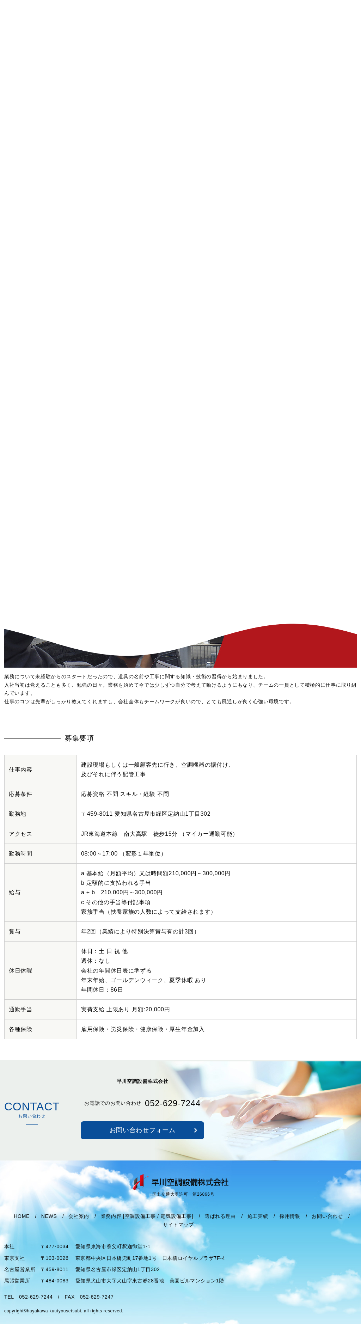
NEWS (49, 1225)
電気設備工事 (175, 1225)
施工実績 (257, 1225)
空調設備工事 (140, 1225)
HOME (22, 1225)
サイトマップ (178, 1233)
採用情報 (290, 1225)
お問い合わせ (327, 1225)
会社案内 (78, 1225)
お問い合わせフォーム (143, 1139)
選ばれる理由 (220, 1225)
